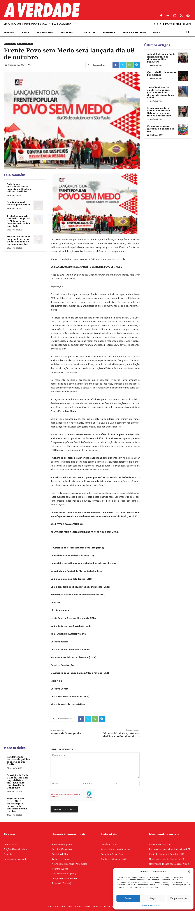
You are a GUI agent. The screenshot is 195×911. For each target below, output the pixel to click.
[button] (188, 871)
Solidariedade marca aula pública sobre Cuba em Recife (18, 761)
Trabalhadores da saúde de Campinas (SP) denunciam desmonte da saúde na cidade (18, 221)
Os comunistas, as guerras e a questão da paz (160, 129)
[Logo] (73, 10)
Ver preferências (178, 898)
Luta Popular (10, 44)
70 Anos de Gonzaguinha (66, 733)
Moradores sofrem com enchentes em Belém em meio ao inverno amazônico (18, 240)
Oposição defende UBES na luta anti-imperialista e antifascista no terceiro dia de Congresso (18, 781)
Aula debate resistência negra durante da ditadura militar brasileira (19, 188)
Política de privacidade (150, 905)
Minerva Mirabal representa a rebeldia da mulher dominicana (121, 735)
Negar (153, 898)
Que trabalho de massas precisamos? (19, 203)
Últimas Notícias (25, 44)
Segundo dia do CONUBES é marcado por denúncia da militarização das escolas (17, 805)
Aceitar (128, 898)
